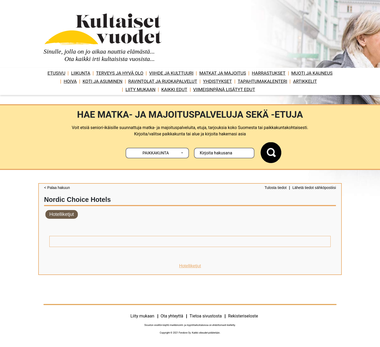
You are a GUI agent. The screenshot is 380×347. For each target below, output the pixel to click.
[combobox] (157, 153)
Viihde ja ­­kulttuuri (171, 73)
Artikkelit (305, 81)
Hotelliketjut (61, 214)
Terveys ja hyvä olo (119, 73)
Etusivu (56, 73)
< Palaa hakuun (57, 188)
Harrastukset (268, 73)
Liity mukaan (140, 89)
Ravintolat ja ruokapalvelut (162, 81)
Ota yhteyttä (172, 316)
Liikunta (80, 73)
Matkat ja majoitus (222, 73)
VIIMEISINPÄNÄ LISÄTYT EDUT (224, 89)
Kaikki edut (174, 89)
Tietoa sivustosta (205, 316)
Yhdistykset (217, 81)
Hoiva (70, 81)
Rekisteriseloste (243, 316)
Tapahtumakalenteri (262, 81)
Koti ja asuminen (102, 81)
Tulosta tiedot (275, 188)
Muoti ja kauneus (311, 73)
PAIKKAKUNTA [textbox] (155, 153)
